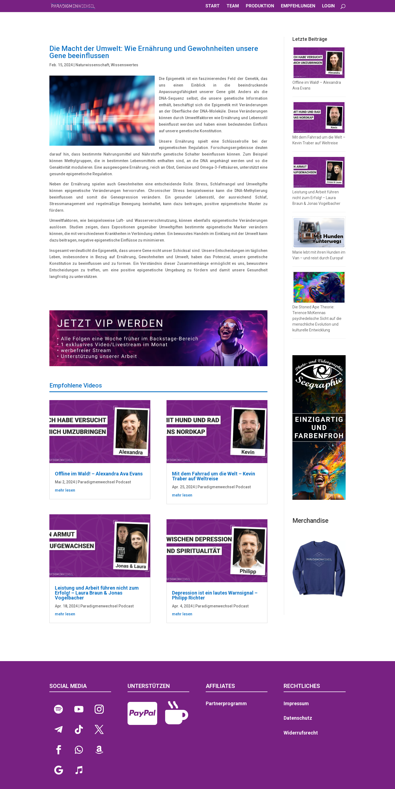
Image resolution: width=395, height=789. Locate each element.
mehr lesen (65, 490)
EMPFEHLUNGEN (298, 6)
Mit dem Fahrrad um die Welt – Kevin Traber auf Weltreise (213, 476)
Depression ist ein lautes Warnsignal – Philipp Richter (215, 595)
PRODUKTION (260, 6)
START (212, 6)
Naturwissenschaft (92, 65)
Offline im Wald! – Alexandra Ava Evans (99, 474)
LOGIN (328, 6)
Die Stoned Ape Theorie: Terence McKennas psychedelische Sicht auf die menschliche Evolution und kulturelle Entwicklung (317, 318)
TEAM (233, 6)
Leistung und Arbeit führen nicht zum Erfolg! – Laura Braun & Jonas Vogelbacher (97, 593)
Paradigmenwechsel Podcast (104, 482)
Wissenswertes (124, 65)
